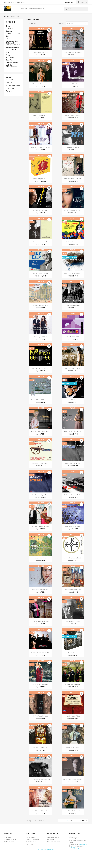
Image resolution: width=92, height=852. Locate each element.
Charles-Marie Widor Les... (41, 621)
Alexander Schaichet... (73, 147)
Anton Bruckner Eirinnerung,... (73, 273)
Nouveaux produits (10, 839)
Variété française (12, 62)
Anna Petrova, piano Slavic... (72, 210)
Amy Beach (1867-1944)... (40, 210)
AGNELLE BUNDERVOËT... (40, 115)
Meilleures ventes (9, 842)
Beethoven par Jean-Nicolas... (73, 495)
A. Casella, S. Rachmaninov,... (40, 84)
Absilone (9, 91)
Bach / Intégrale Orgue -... (73, 337)
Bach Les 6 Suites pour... (72, 400)
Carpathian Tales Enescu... (40, 589)
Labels (8, 77)
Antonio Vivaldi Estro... (73, 305)
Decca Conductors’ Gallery (73, 716)
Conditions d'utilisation (33, 839)
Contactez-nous (31, 842)
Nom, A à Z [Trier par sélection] (77, 23)
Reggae (8, 55)
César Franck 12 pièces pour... (73, 589)
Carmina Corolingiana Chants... (73, 558)
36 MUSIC (9, 82)
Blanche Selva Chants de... (73, 526)
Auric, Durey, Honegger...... (40, 337)
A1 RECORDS (10, 88)
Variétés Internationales (11, 66)
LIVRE (8, 39)
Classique (9, 29)
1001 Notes (9, 79)
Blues (8, 26)
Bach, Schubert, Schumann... (73, 431)
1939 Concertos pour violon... (73, 52)
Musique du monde (12, 47)
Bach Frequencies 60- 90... (40, 368)
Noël (7, 52)
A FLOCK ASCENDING (13, 85)
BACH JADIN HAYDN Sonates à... (40, 400)
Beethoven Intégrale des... (73, 463)
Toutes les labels (36, 9)
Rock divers (10, 57)
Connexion (50, 839)
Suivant (83, 821)
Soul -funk (9, 60)
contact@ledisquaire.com (77, 848)
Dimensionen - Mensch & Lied (41, 779)
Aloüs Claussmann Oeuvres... (73, 179)
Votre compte (53, 834)
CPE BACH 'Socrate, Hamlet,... (73, 684)
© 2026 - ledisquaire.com (46, 850)
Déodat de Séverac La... (73, 747)
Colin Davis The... (73, 653)
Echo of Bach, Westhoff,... (73, 811)
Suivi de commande (53, 837)
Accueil (24, 9)
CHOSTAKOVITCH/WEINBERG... (40, 653)
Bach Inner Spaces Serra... (73, 368)
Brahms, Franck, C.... (40, 558)
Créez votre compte (53, 842)
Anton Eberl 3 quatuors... (40, 305)
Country (9, 31)
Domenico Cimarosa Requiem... (72, 779)
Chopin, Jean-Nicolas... (73, 621)
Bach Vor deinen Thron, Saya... (40, 431)
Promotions (7, 837)
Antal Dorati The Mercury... (73, 242)
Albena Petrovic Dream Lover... (40, 147)
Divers (8, 34)
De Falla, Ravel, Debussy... (40, 716)
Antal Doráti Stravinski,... (40, 242)
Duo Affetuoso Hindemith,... (40, 811)
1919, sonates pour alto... (40, 52)
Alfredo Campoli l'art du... (40, 179)
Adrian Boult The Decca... (73, 84)
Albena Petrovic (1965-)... (73, 115)
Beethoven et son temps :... (40, 463)
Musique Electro (11, 50)
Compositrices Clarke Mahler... (40, 684)
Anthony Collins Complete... (40, 273)
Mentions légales (31, 837)
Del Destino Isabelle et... (40, 747)
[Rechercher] (76, 9)
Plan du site (29, 844)
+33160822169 (20, 2)
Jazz (7, 36)
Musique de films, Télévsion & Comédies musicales (13, 43)
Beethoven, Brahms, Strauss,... (40, 526)
